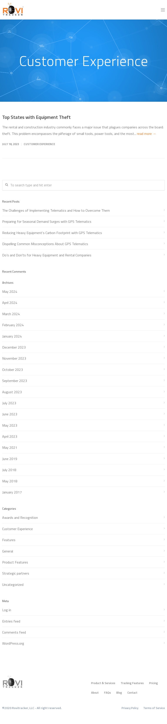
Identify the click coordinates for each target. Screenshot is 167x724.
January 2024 (12, 336)
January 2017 (12, 492)
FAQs (107, 692)
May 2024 (9, 291)
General (7, 551)
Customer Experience (39, 144)
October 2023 (12, 369)
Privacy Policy (130, 708)
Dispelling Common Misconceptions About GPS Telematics (45, 243)
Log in (6, 610)
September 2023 (14, 380)
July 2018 (9, 469)
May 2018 (9, 481)
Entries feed (11, 621)
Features (8, 539)
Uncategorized (12, 584)
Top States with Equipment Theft (36, 117)
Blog (119, 692)
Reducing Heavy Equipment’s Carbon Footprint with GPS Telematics (52, 232)
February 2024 (13, 325)
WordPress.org (13, 643)
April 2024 (9, 302)
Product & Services (103, 683)
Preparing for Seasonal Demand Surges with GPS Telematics (46, 221)
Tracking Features (132, 683)
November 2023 (14, 358)
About (95, 692)
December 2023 (14, 347)
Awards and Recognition (20, 517)
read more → (146, 133)
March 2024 (11, 313)
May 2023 (9, 425)
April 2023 (9, 436)
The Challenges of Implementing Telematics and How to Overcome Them (56, 210)
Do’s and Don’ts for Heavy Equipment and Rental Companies (46, 255)
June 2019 (9, 458)
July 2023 (9, 403)
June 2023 (9, 414)
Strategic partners (15, 573)
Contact (132, 692)
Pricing (153, 683)
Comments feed (14, 632)
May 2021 (9, 447)
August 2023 (12, 392)
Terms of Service (154, 708)
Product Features (15, 562)
